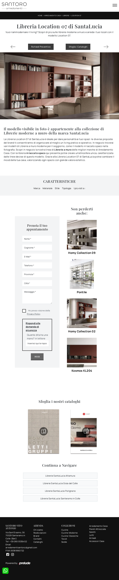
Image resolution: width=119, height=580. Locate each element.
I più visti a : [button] (80, 188)
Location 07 (76, 15)
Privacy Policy (33, 314)
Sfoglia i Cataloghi (78, 46)
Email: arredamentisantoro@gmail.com (18, 546)
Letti (91, 535)
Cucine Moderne (69, 532)
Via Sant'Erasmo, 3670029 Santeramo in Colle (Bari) (15, 535)
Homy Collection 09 (81, 252)
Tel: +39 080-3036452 (16, 541)
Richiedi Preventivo (41, 46)
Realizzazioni (39, 532)
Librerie (66, 15)
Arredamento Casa (52, 15)
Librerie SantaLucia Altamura (60, 475)
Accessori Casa (96, 541)
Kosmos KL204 (82, 370)
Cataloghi (38, 542)
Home (40, 15)
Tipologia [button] (66, 188)
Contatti (37, 538)
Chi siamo (38, 529)
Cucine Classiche (69, 535)
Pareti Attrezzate (97, 529)
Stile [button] (57, 188)
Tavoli (64, 538)
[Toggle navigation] (115, 5)
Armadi (92, 538)
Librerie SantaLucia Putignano (60, 490)
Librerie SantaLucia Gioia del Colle (60, 483)
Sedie (64, 542)
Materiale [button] (47, 188)
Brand (36, 535)
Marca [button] (37, 188)
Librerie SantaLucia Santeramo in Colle (60, 498)
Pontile (82, 292)
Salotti (92, 532)
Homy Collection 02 (81, 331)
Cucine (64, 529)
